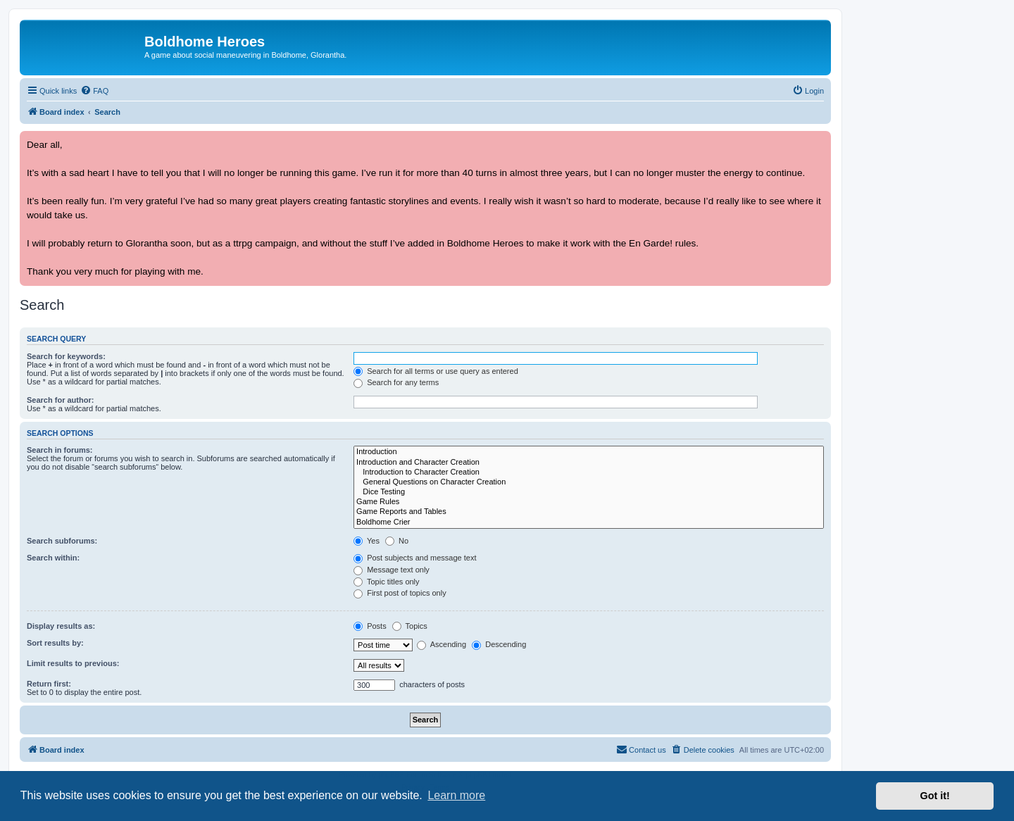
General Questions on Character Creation (588, 482)
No (396, 541)
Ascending (441, 644)
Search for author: (60, 400)
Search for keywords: (66, 356)
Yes (366, 541)
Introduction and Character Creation (588, 463)
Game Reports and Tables (588, 512)
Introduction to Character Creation (588, 472)
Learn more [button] (456, 795)
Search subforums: (62, 541)
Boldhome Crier (588, 522)
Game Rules (588, 502)
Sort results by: (55, 643)
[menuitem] (94, 90)
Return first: (49, 683)
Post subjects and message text (414, 557)
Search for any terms (396, 382)
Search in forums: (60, 450)
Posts (370, 626)
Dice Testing (588, 492)
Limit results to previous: (73, 663)
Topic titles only (386, 581)
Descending (499, 644)
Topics (409, 626)
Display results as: (61, 626)
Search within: (53, 557)
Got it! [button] (935, 795)
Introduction (588, 452)
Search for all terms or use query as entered (435, 371)
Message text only (391, 569)
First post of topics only (399, 593)
